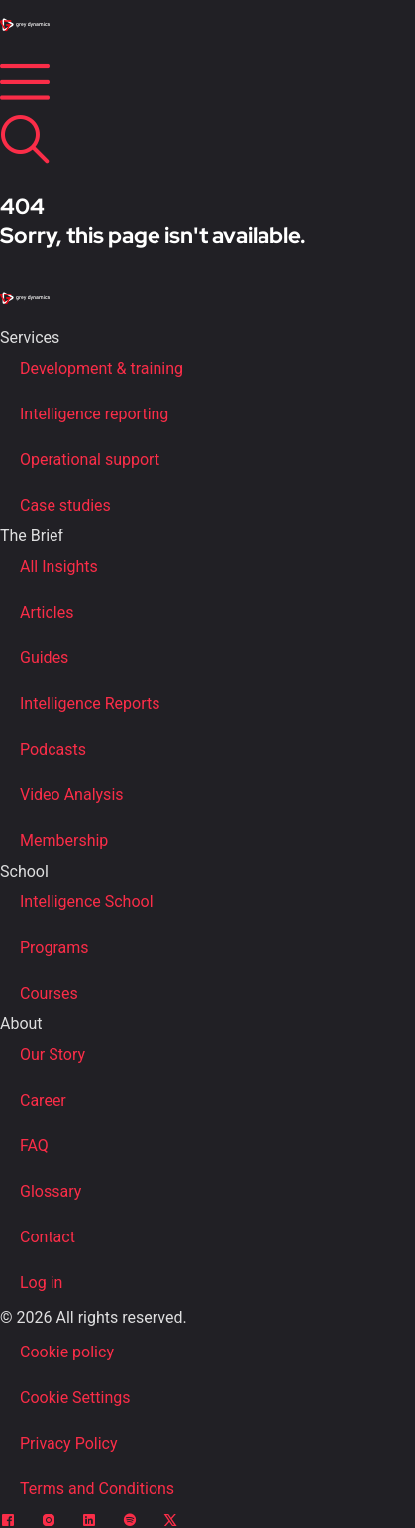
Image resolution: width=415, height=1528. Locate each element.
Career (43, 1100)
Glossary (50, 1191)
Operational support (89, 459)
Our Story (52, 1054)
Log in (41, 1282)
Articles (46, 612)
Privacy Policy (69, 1443)
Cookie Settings (75, 1397)
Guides (44, 657)
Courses (49, 993)
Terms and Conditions (97, 1488)
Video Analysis (72, 794)
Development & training (101, 368)
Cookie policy (67, 1352)
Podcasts (53, 749)
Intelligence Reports (89, 703)
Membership (64, 840)
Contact (47, 1237)
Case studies (65, 505)
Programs (54, 947)
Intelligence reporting (94, 414)
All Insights (59, 566)
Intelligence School (87, 901)
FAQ (34, 1145)
